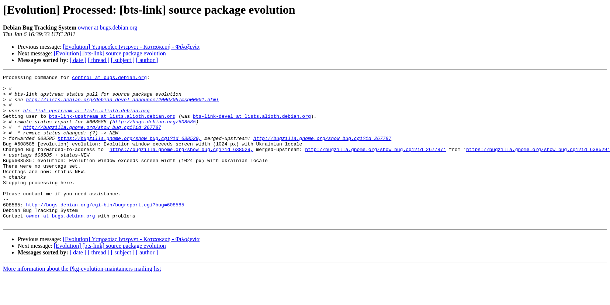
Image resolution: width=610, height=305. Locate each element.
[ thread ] (99, 60)
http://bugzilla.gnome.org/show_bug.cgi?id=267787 (92, 138)
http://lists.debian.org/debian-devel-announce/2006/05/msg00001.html (122, 105)
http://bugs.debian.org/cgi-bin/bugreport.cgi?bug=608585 (105, 231)
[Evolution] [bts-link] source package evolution (110, 53)
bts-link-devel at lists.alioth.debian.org (252, 124)
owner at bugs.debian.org (107, 27)
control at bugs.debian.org (109, 78)
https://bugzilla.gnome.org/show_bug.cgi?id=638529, (129, 151)
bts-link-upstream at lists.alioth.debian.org (86, 118)
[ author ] (147, 60)
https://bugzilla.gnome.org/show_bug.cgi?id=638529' (538, 164)
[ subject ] (123, 60)
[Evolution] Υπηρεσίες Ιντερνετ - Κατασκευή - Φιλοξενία (131, 47)
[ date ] (78, 60)
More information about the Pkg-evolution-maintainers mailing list (82, 298)
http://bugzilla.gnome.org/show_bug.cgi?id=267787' (375, 164)
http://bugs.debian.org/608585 (153, 131)
